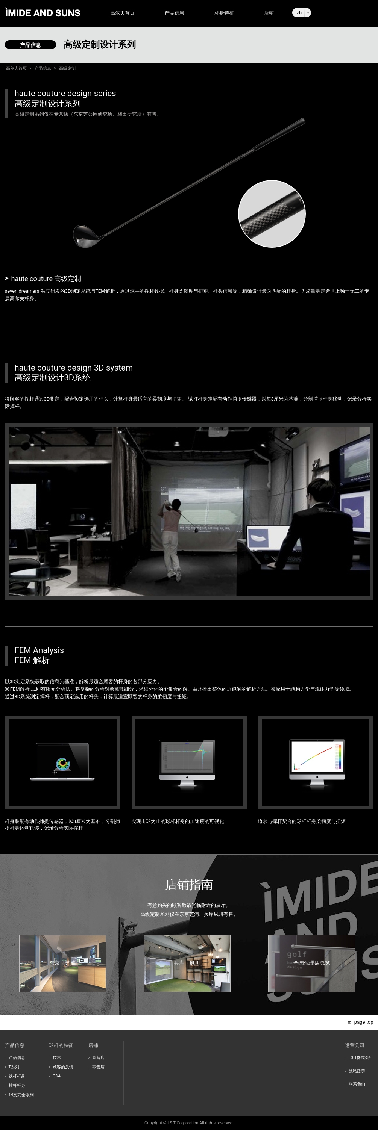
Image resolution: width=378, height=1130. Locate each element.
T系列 (14, 1067)
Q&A (57, 1076)
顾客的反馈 (63, 1067)
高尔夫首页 (122, 13)
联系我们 (357, 1084)
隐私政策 (357, 1071)
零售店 (98, 1067)
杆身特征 (224, 13)
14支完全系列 (21, 1094)
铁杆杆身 (17, 1076)
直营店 (98, 1057)
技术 (57, 1057)
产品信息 (174, 13)
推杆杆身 (17, 1085)
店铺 (269, 13)
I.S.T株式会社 (361, 1057)
